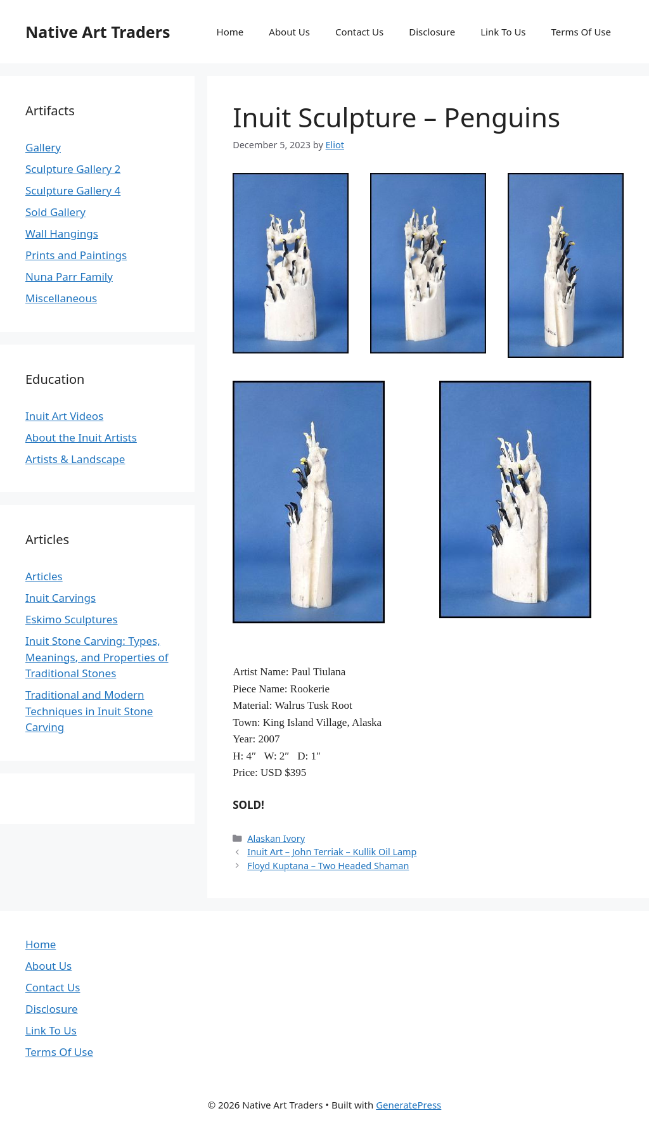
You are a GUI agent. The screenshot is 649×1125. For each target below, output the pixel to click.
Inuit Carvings (60, 597)
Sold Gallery (55, 212)
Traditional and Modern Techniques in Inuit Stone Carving (89, 710)
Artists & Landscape (75, 459)
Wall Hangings (61, 233)
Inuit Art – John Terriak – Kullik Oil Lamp (331, 852)
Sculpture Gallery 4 (72, 190)
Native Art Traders (97, 31)
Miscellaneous (61, 298)
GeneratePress (408, 1104)
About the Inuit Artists (81, 437)
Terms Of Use (581, 31)
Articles (44, 576)
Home (230, 31)
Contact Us (359, 31)
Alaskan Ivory (276, 838)
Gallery (43, 147)
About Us (289, 31)
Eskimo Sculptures (71, 619)
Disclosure (432, 31)
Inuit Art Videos (64, 416)
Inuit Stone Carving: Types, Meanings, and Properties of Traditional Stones (97, 656)
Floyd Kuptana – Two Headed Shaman (328, 866)
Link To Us (502, 31)
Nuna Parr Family (69, 276)
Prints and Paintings (76, 255)
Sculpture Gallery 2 (72, 169)
